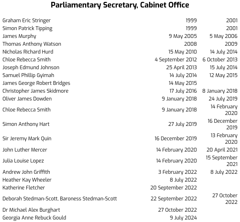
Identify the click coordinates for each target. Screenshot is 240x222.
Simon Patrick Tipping (27, 28)
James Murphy (19, 36)
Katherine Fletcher (23, 187)
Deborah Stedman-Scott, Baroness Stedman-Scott (59, 198)
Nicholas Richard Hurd (27, 52)
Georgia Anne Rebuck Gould (34, 217)
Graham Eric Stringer (26, 20)
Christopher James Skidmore (35, 91)
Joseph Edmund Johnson (30, 67)
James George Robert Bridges (36, 83)
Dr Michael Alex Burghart (31, 210)
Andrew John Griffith (26, 172)
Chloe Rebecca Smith (26, 59)
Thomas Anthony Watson (31, 44)
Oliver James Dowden (27, 99)
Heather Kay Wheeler (27, 180)
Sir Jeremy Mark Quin (26, 138)
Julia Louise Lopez (23, 160)
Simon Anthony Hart (25, 124)
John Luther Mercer (24, 150)
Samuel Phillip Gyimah (28, 75)
